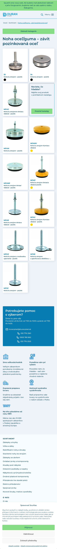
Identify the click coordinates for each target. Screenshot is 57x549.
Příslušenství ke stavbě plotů (15, 480)
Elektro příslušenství (11, 484)
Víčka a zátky (8, 446)
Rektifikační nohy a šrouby (14, 450)
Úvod (5, 23)
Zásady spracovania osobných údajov (34, 546)
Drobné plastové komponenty (16, 476)
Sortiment (12, 23)
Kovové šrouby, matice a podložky (17, 492)
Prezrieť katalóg (42, 111)
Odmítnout (28, 534)
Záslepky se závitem (11, 457)
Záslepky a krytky (10, 442)
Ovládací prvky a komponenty (16, 461)
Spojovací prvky (9, 488)
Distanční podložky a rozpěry (15, 469)
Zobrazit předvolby (28, 540)
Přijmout (28, 527)
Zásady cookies (14, 546)
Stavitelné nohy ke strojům (14, 454)
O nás (5, 501)
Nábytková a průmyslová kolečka (17, 473)
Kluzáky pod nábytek (12, 465)
